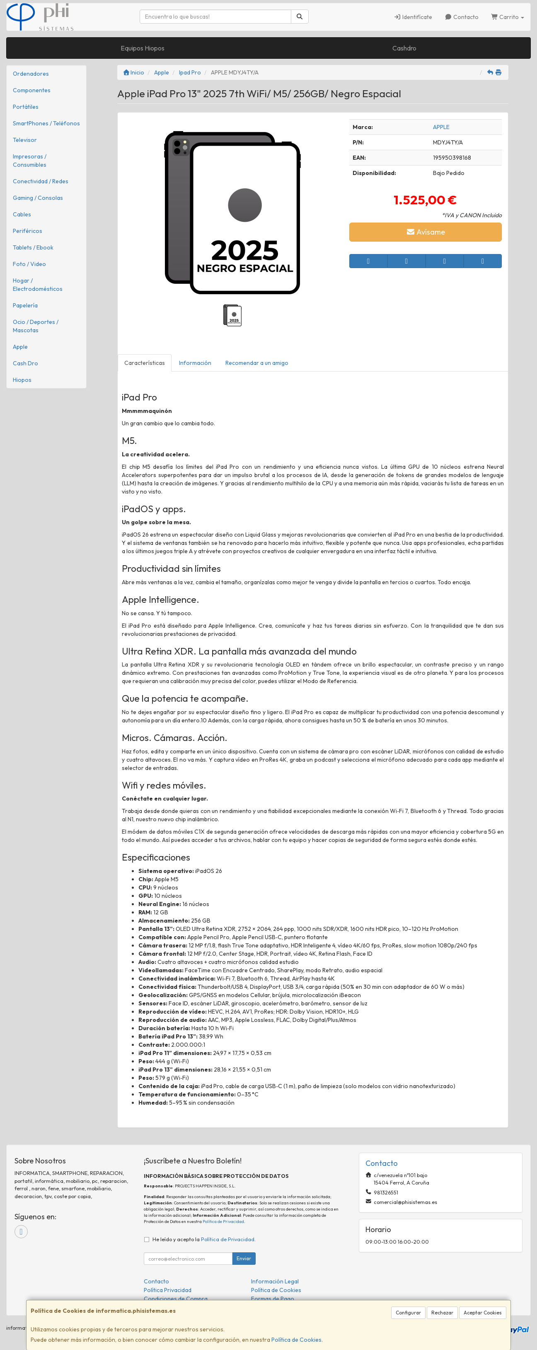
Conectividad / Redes (40, 181)
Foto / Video (29, 264)
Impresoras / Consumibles (29, 160)
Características (144, 363)
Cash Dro (25, 363)
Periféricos (27, 231)
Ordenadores (31, 73)
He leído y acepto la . (204, 1239)
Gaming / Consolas (38, 197)
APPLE (441, 127)
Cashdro (404, 48)
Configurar (408, 1312)
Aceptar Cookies (483, 1312)
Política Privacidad (167, 1290)
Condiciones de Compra (176, 1298)
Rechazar (442, 1312)
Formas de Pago (272, 1298)
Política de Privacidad (223, 1221)
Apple (20, 346)
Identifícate (413, 17)
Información (195, 363)
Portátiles (26, 106)
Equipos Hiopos (142, 48)
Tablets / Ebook (33, 247)
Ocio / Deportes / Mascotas (35, 326)
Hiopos (22, 380)
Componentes (32, 90)
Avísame (425, 232)
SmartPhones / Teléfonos (46, 123)
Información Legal (275, 1281)
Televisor (25, 140)
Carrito (508, 17)
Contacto (462, 17)
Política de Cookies (296, 1339)
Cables (22, 214)
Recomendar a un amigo (256, 363)
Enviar (244, 1258)
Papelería (25, 305)
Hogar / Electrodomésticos (38, 285)
